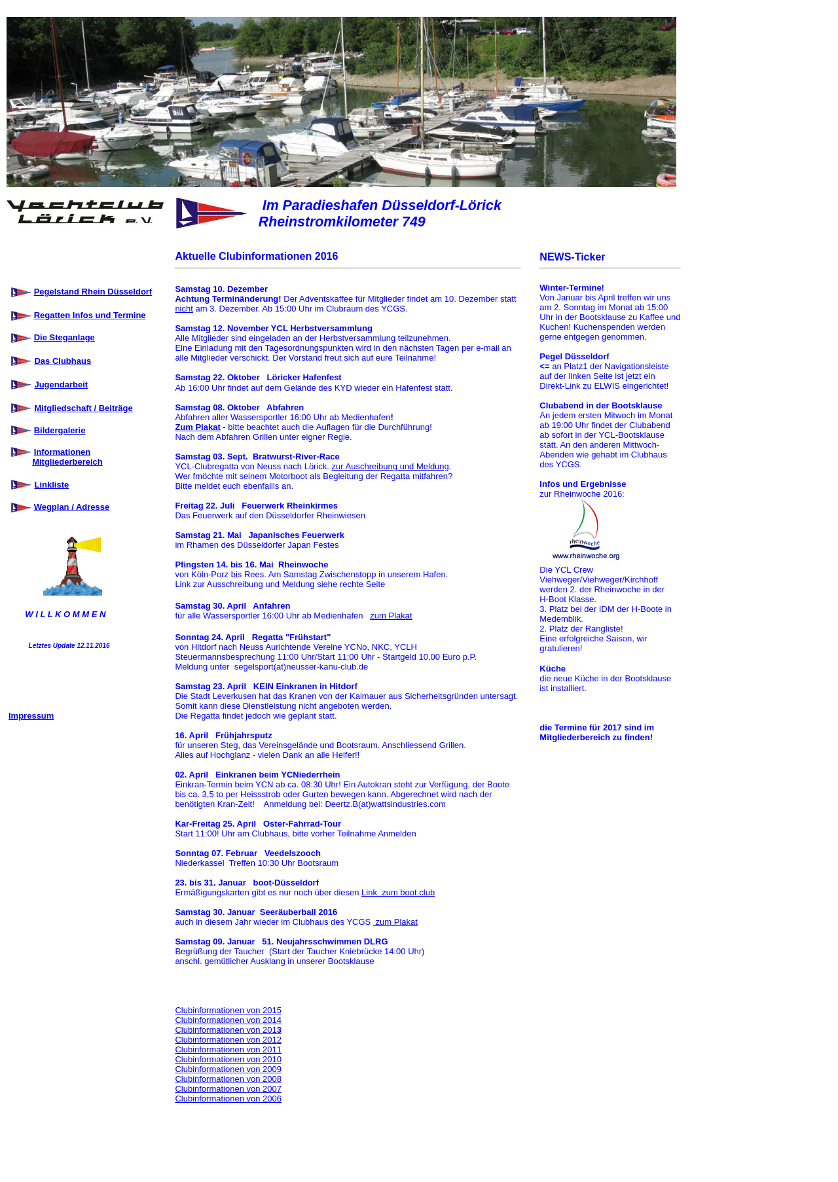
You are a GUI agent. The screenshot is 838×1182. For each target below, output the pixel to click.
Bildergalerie (60, 430)
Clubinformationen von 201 (225, 1030)
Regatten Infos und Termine (90, 315)
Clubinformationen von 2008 (228, 1079)
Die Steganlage (64, 337)
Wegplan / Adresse (72, 507)
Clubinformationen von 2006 (228, 1098)
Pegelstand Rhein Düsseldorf (93, 291)
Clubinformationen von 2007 (228, 1089)
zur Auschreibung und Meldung (390, 466)
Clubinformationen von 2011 (228, 1049)
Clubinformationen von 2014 (228, 1020)
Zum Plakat (197, 427)
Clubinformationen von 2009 (228, 1069)
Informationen (62, 452)
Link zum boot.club (398, 892)
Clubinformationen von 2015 (228, 1010)
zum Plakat (391, 615)
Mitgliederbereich (67, 462)
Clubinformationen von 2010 (228, 1059)
